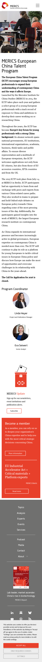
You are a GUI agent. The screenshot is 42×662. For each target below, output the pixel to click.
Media (21, 545)
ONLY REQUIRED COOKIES (21, 651)
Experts (21, 518)
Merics (14, 6)
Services (21, 530)
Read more (17, 491)
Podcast (21, 539)
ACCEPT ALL (21, 645)
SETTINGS (21, 656)
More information (15, 453)
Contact (21, 550)
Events (21, 524)
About (21, 556)
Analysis (21, 513)
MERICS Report (21, 600)
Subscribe (14, 411)
